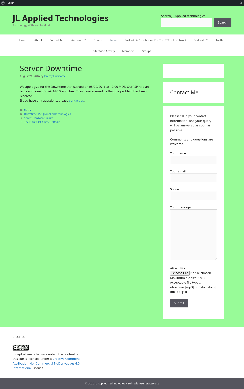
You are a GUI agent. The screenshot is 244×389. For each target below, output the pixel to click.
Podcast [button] (203, 39)
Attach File (177, 268)
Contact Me (56, 40)
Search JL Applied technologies (183, 16)
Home (23, 40)
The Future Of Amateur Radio (42, 122)
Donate (98, 40)
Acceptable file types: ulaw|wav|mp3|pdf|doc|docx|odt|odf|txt (193, 287)
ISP (40, 114)
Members (128, 51)
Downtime (30, 114)
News (113, 40)
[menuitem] (3, 3)
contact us (76, 100)
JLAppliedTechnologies (57, 114)
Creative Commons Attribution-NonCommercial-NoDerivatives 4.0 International (46, 363)
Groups (146, 51)
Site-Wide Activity (104, 51)
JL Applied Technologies (61, 18)
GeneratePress (149, 383)
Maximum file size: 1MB (187, 278)
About (38, 40)
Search (223, 22)
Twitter (220, 40)
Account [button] (80, 39)
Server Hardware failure (38, 118)
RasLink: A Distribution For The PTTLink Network (155, 40)
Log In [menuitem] (11, 2)
